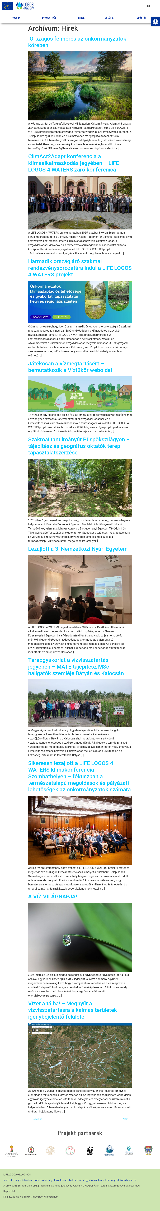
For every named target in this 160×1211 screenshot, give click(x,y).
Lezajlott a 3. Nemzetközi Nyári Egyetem (78, 549)
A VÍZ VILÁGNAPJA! (52, 896)
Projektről (50, 17)
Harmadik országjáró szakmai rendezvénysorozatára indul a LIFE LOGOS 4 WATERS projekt (80, 268)
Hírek (81, 17)
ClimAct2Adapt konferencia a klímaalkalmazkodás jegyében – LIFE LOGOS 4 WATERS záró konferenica (73, 163)
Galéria (110, 17)
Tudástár (141, 17)
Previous (35, 1119)
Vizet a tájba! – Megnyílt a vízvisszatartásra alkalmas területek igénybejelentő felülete (72, 1010)
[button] (155, 21)
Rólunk (17, 17)
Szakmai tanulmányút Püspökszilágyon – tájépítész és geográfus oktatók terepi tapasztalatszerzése (79, 446)
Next (127, 1119)
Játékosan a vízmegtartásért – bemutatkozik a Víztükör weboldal (70, 366)
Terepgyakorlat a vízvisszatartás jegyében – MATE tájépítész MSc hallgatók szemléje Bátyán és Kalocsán (76, 666)
